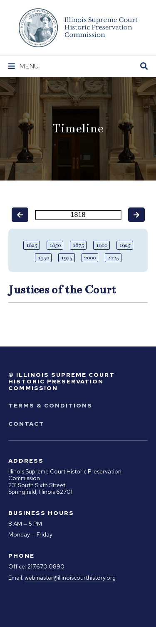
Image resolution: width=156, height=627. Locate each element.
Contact (26, 423)
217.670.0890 (45, 566)
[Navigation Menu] (23, 66)
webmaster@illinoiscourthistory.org (70, 577)
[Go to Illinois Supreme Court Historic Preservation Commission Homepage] (78, 27)
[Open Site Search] (144, 66)
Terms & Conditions (50, 405)
